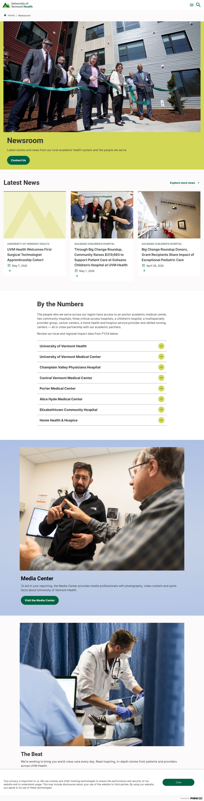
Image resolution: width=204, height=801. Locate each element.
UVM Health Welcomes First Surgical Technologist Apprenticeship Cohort (29, 180)
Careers (149, 3)
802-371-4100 (113, 756)
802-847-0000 (12, 756)
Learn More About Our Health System (153, 630)
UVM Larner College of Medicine (73, 684)
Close (178, 782)
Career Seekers (112, 689)
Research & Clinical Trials (69, 678)
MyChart (193, 3)
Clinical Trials (83, 3)
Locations (127, 18)
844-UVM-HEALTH (22, 697)
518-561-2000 (164, 756)
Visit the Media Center (128, 425)
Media (107, 700)
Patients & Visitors (149, 18)
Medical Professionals (116, 695)
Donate (135, 3)
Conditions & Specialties (101, 18)
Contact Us (15, 78)
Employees (110, 705)
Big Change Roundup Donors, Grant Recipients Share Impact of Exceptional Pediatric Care (168, 180)
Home (11, 33)
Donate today (167, 703)
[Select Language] (168, 3)
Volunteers (110, 684)
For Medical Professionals (111, 3)
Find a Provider (71, 18)
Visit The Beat (21, 521)
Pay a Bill (65, 3)
